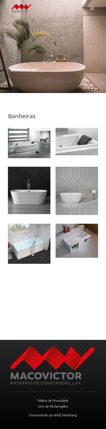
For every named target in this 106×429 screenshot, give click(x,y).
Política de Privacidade (53, 400)
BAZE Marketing (66, 415)
